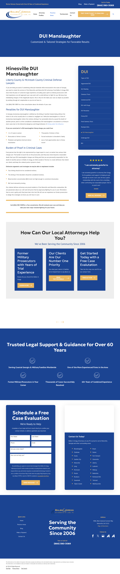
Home (21, 520)
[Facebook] (93, 536)
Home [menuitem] (35, 14)
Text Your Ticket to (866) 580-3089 (94, 14)
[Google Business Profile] (103, 536)
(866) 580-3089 (105, 5)
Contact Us (21, 536)
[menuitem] (96, 78)
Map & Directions (103, 526)
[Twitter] (98, 536)
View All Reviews (96, 195)
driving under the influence (55, 124)
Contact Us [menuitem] (72, 14)
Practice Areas (21, 524)
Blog (79, 4)
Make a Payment (89, 4)
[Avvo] (108, 536)
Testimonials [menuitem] (64, 14)
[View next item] (62, 322)
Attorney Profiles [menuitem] (42, 14)
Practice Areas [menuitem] (52, 14)
